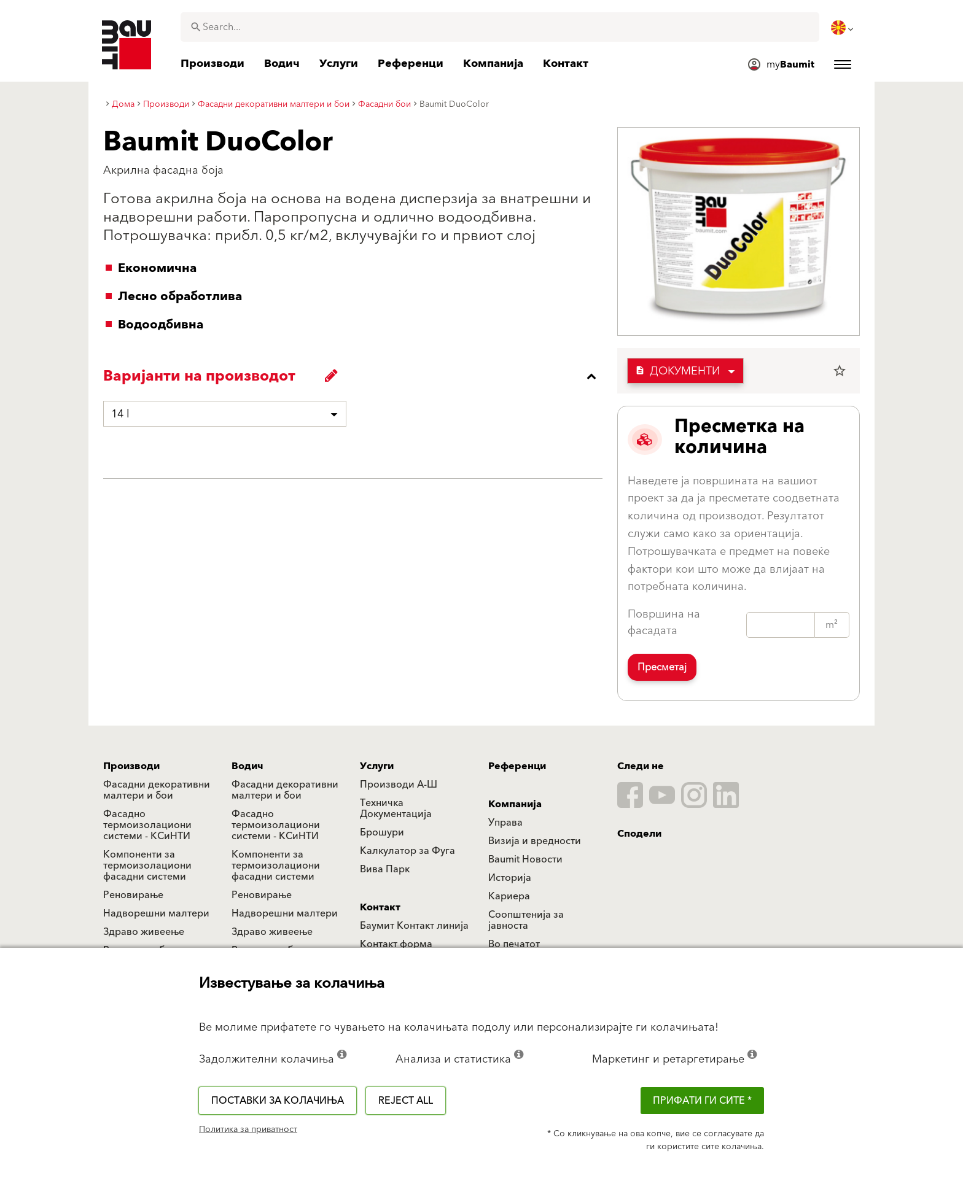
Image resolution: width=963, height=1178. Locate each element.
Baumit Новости (525, 859)
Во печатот (514, 944)
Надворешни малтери (156, 913)
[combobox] (500, 27)
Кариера (509, 896)
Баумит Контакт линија (414, 925)
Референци (517, 766)
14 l (120, 414)
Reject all (405, 1100)
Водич (247, 766)
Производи (131, 766)
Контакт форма (396, 944)
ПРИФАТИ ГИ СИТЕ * (702, 1100)
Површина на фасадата (664, 622)
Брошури (382, 832)
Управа (505, 822)
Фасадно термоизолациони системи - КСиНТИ (147, 825)
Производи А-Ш (398, 784)
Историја (509, 877)
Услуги (377, 766)
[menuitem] (843, 28)
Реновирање (133, 895)
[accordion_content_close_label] (355, 376)
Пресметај (662, 667)
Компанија (515, 804)
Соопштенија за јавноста (526, 920)
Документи (677, 371)
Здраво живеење (143, 931)
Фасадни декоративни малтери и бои (156, 790)
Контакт (380, 907)
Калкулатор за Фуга (407, 850)
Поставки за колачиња (277, 1100)
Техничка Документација (396, 808)
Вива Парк (385, 869)
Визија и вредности (534, 841)
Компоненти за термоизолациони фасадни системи (147, 865)
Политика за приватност (248, 1129)
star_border (839, 370)
